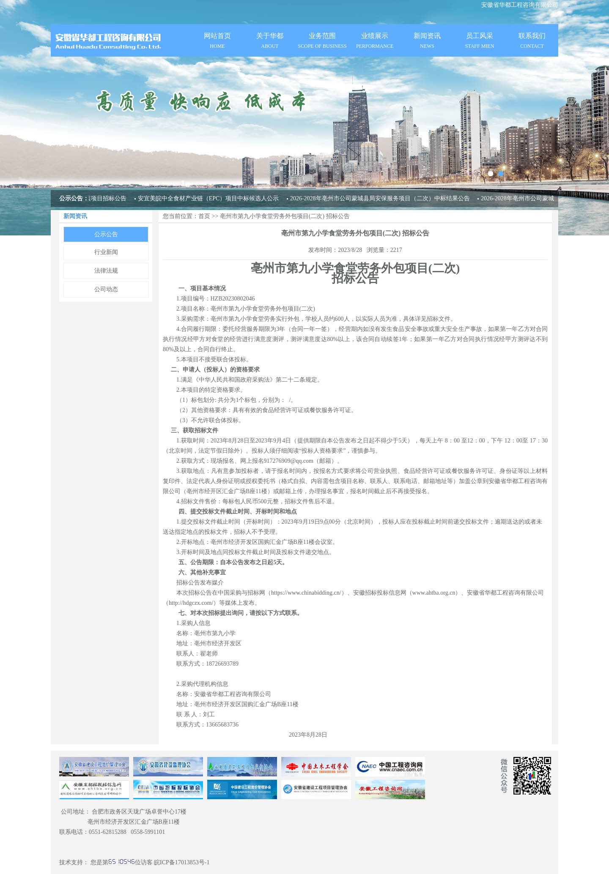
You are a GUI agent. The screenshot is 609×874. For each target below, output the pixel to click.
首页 (204, 216)
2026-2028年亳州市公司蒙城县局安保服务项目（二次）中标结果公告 (380, 198)
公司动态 (106, 289)
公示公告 (106, 234)
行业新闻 (106, 252)
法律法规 (106, 271)
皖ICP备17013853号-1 (181, 862)
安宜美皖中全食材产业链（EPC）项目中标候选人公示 (208, 198)
